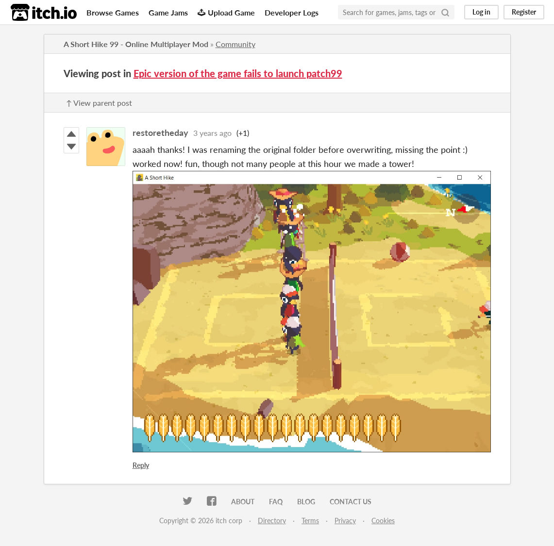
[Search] (445, 12)
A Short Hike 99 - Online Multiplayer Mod (136, 44)
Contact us (350, 501)
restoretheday (160, 132)
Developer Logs (292, 12)
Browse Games (112, 12)
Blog (306, 501)
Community (235, 44)
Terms (310, 520)
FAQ (276, 501)
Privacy (345, 520)
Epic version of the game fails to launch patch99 (238, 73)
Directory (272, 520)
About (242, 501)
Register (524, 12)
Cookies (383, 520)
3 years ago (212, 132)
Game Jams (168, 12)
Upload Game (226, 12)
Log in (481, 12)
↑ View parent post (99, 102)
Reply (141, 465)
